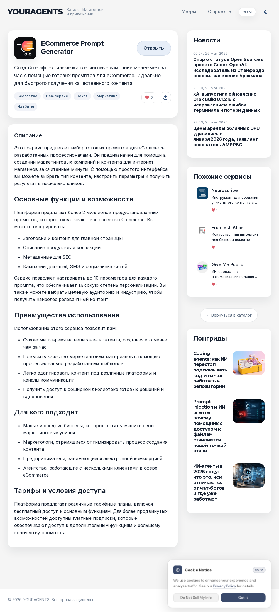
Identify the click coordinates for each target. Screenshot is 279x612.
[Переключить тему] (265, 12)
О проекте (219, 11)
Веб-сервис (59, 96)
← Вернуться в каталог (229, 315)
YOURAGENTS (35, 12)
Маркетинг (111, 96)
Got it (243, 599)
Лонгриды (210, 338)
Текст (85, 96)
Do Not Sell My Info (196, 599)
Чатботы (26, 107)
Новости (207, 40)
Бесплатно (28, 96)
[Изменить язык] (247, 12)
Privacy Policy (224, 587)
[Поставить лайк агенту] (148, 97)
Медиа (189, 11)
